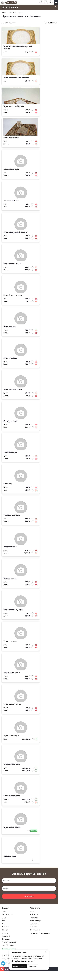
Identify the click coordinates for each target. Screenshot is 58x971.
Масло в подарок (36, 921)
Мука (3, 921)
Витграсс (5, 933)
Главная (4, 12)
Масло (4, 911)
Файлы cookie (34, 930)
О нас (32, 911)
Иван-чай (5, 927)
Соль (3, 924)
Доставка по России (8, 949)
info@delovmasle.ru (8, 945)
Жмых (4, 918)
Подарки (5, 930)
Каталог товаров (10, 7)
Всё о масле (34, 914)
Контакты (33, 927)
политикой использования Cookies (22, 958)
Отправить (29, 896)
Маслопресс (6, 936)
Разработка (9, 963)
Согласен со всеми (19, 966)
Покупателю (34, 918)
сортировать (52, 22)
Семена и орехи (7, 914)
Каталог (12, 12)
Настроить (33, 966)
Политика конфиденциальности (41, 933)
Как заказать (34, 924)
